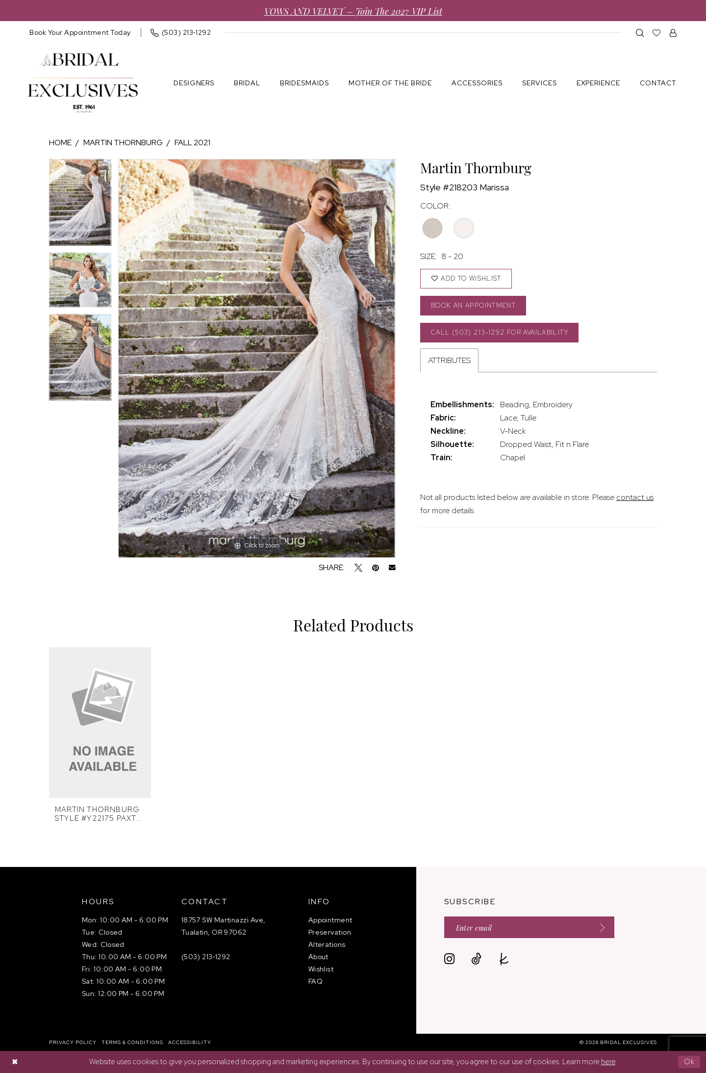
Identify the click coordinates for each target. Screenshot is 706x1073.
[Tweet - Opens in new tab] (358, 568)
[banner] (83, 83)
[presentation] (100, 722)
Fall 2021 (192, 142)
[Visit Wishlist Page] (656, 32)
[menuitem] (80, 32)
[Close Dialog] (15, 1062)
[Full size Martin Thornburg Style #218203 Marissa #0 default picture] (257, 358)
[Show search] (640, 32)
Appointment (330, 920)
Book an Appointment (474, 306)
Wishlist (321, 969)
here (608, 1062)
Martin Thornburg (123, 142)
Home (60, 142)
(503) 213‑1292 (205, 956)
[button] (673, 32)
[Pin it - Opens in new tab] (375, 568)
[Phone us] (181, 32)
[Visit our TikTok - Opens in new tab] (476, 959)
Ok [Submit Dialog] (689, 1062)
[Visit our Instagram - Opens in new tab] (449, 959)
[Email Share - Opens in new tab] (392, 567)
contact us (635, 498)
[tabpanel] (80, 206)
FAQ (315, 981)
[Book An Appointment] (80, 32)
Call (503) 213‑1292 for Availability (501, 333)
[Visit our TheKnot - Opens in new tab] (504, 959)
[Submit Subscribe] (600, 927)
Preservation (329, 932)
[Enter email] (530, 927)
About (318, 956)
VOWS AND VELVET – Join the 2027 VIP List (353, 10)
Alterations (327, 944)
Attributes (449, 361)
